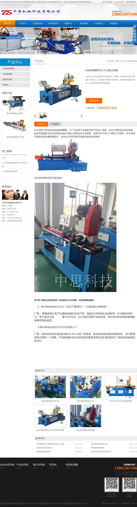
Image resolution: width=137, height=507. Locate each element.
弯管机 (5, 85)
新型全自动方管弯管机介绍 (101, 452)
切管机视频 (72, 464)
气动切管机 (7, 74)
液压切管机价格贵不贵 (99, 444)
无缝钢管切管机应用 (43, 452)
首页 (117, 61)
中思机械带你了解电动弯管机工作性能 (50, 444)
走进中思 (99, 24)
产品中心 (120, 2)
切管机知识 (38, 24)
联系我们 (114, 24)
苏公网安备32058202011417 (76, 503)
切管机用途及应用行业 (44, 448)
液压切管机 (7, 79)
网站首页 (8, 24)
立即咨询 (94, 100)
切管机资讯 (53, 24)
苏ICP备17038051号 (56, 503)
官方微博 (108, 2)
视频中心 (68, 24)
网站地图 (132, 2)
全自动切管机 (8, 69)
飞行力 (134, 503)
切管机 (60, 306)
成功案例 (84, 24)
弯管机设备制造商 (10, 172)
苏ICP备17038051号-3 (111, 503)
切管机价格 (61, 327)
